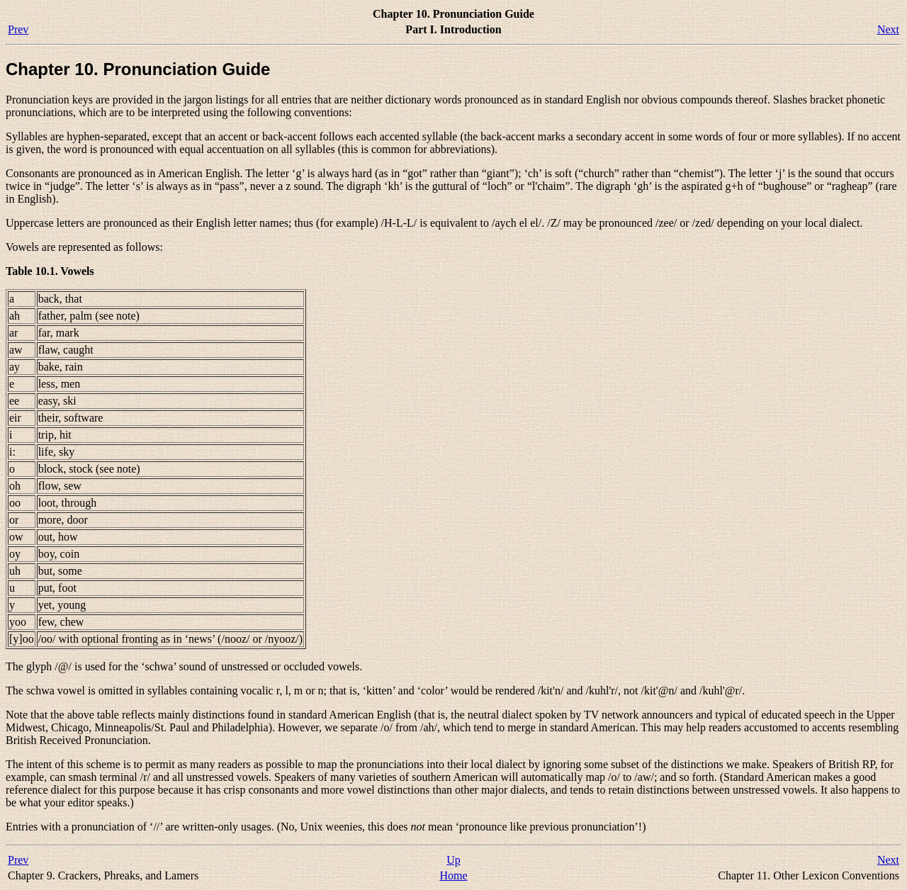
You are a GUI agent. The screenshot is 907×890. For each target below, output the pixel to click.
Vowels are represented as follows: (84, 247)
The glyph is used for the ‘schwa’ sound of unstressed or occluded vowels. (184, 666)
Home (453, 875)
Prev (18, 29)
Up (453, 860)
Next (888, 29)
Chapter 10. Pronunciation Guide (138, 69)
